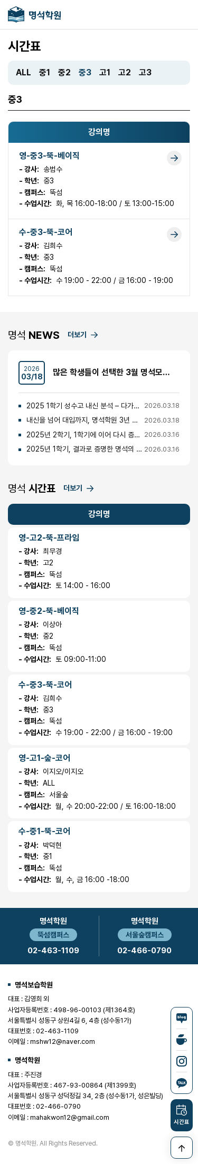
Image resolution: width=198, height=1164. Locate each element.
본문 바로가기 (0, 0)
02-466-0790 (144, 950)
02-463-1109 (53, 950)
